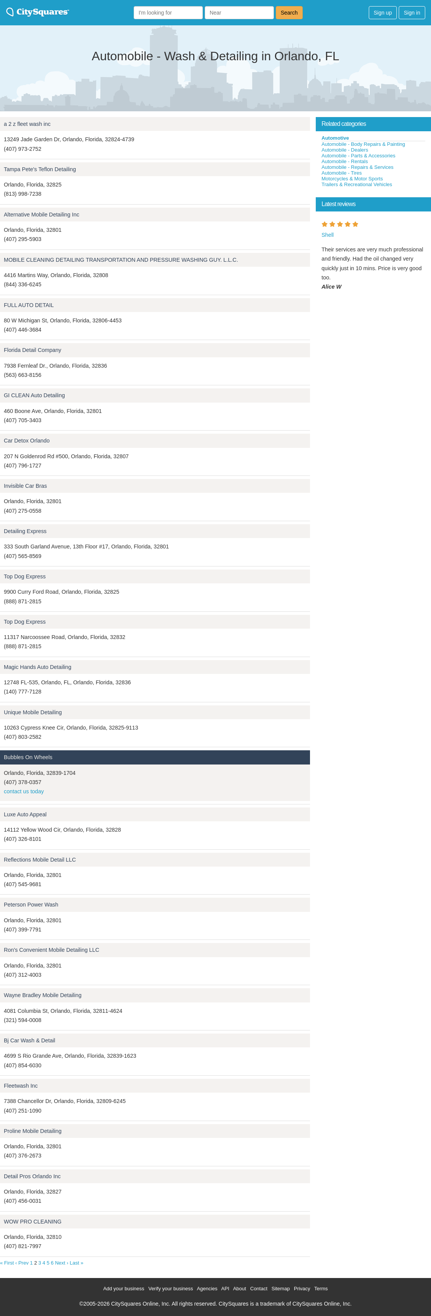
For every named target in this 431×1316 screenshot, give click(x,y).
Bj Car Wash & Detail (29, 1040)
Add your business (123, 1288)
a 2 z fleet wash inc (27, 124)
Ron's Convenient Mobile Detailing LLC (51, 950)
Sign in (412, 13)
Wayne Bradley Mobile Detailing (42, 995)
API (225, 1288)
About (239, 1288)
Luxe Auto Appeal (25, 814)
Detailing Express (25, 531)
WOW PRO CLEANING (32, 1222)
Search (289, 13)
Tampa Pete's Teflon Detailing (40, 169)
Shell (328, 235)
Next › (61, 1263)
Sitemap (281, 1288)
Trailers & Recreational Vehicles (357, 184)
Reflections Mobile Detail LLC (40, 860)
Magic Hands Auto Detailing (37, 667)
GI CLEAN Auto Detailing (34, 395)
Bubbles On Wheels (28, 757)
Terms (321, 1288)
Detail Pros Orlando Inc (32, 1176)
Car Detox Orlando (27, 441)
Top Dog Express (25, 576)
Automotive (335, 138)
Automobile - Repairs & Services (357, 167)
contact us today (24, 791)
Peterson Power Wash (31, 905)
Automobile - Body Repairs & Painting (363, 144)
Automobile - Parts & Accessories (358, 156)
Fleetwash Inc (21, 1086)
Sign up (383, 13)
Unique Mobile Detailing (33, 712)
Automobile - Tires (342, 173)
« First (7, 1263)
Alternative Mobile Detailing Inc (41, 214)
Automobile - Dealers (345, 150)
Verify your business (170, 1288)
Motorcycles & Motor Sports (352, 179)
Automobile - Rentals (345, 161)
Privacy (302, 1288)
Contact (258, 1288)
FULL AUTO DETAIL (29, 305)
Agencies (207, 1288)
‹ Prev (22, 1263)
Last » (76, 1263)
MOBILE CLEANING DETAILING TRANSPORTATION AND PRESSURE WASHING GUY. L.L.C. (121, 260)
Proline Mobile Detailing (32, 1131)
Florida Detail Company (32, 350)
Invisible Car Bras (25, 486)
